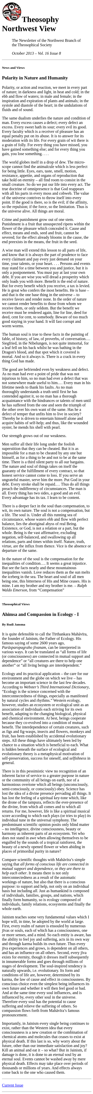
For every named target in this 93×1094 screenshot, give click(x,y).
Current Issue (12, 1085)
